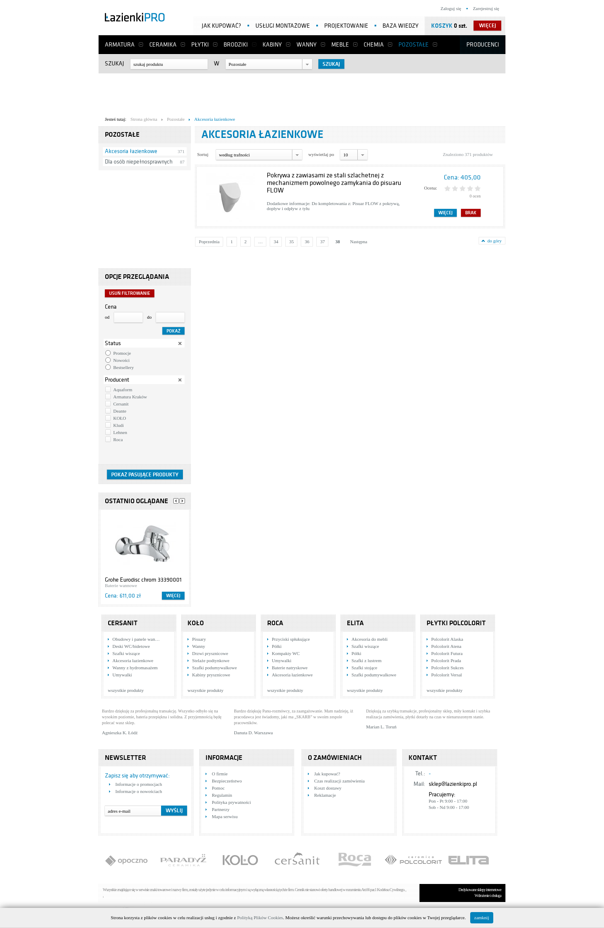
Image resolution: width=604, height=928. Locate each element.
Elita (355, 623)
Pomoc (218, 787)
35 (291, 241)
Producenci (482, 45)
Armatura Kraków (130, 396)
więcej (487, 26)
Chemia (374, 45)
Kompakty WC (286, 653)
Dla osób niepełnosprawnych (138, 162)
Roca (118, 439)
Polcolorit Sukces (447, 667)
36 (307, 241)
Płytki (200, 45)
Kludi (118, 425)
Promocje (122, 353)
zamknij (481, 917)
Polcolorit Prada (446, 660)
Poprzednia (209, 241)
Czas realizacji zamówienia (339, 780)
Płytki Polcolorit (456, 623)
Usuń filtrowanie (129, 293)
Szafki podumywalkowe (214, 667)
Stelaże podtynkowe (210, 660)
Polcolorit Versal (446, 674)
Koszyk (442, 26)
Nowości (121, 360)
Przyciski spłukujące (291, 639)
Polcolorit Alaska (447, 639)
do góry (494, 240)
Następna (358, 241)
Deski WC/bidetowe (131, 646)
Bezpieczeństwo (227, 780)
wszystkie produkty (126, 690)
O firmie (220, 773)
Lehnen (120, 432)
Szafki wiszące (126, 653)
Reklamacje (325, 795)
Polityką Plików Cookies (260, 917)
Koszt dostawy (327, 787)
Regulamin (222, 795)
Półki (276, 646)
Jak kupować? (221, 26)
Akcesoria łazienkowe (131, 151)
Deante (119, 410)
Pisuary (199, 639)
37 (322, 241)
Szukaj (114, 63)
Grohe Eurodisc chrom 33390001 (143, 580)
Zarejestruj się (486, 8)
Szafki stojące (364, 667)
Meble (340, 45)
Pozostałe (413, 45)
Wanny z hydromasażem (135, 667)
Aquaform (122, 389)
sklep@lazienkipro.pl (453, 784)
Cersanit (121, 403)
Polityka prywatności (231, 802)
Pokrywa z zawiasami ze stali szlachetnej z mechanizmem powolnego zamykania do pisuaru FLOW (334, 183)
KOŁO (119, 418)
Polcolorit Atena (446, 646)
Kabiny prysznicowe (211, 674)
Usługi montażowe (282, 26)
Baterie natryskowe (289, 667)
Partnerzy (220, 809)
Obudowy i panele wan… (136, 639)
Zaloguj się (450, 8)
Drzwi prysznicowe (210, 653)
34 (275, 241)
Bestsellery (123, 367)
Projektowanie (346, 26)
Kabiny (272, 45)
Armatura (120, 45)
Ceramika (163, 45)
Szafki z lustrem (366, 660)
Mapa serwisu (224, 816)
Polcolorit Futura (447, 653)
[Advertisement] (302, 93)
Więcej (173, 595)
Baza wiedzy (401, 26)
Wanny (307, 45)
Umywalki (122, 674)
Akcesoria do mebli (369, 639)
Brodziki (236, 45)
